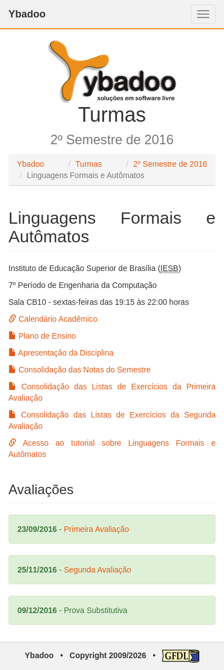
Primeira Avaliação (96, 529)
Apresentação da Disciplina (61, 352)
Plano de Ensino (42, 335)
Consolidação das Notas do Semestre (79, 369)
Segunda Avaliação (98, 569)
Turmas (88, 163)
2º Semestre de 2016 (170, 163)
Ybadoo (27, 14)
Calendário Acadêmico (52, 318)
